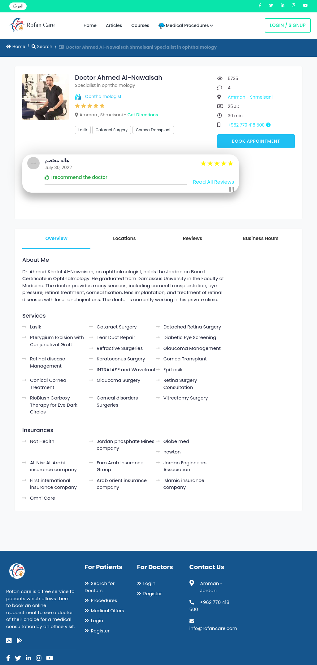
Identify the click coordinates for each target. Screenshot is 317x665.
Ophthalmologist (103, 96)
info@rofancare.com (213, 628)
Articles (114, 25)
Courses (140, 25)
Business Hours (260, 238)
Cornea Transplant (153, 129)
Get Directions (143, 115)
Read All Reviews (213, 181)
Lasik (82, 129)
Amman (237, 97)
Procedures (104, 600)
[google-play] (19, 640)
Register (100, 630)
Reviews (192, 238)
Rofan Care (32, 25)
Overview (56, 238)
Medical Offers (107, 610)
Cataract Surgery (112, 129)
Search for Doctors (100, 587)
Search (42, 46)
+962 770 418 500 (251, 125)
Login (97, 620)
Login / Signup (288, 25)
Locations (124, 238)
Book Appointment (256, 141)
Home (90, 25)
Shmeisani (261, 97)
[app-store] (9, 640)
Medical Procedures (185, 25)
